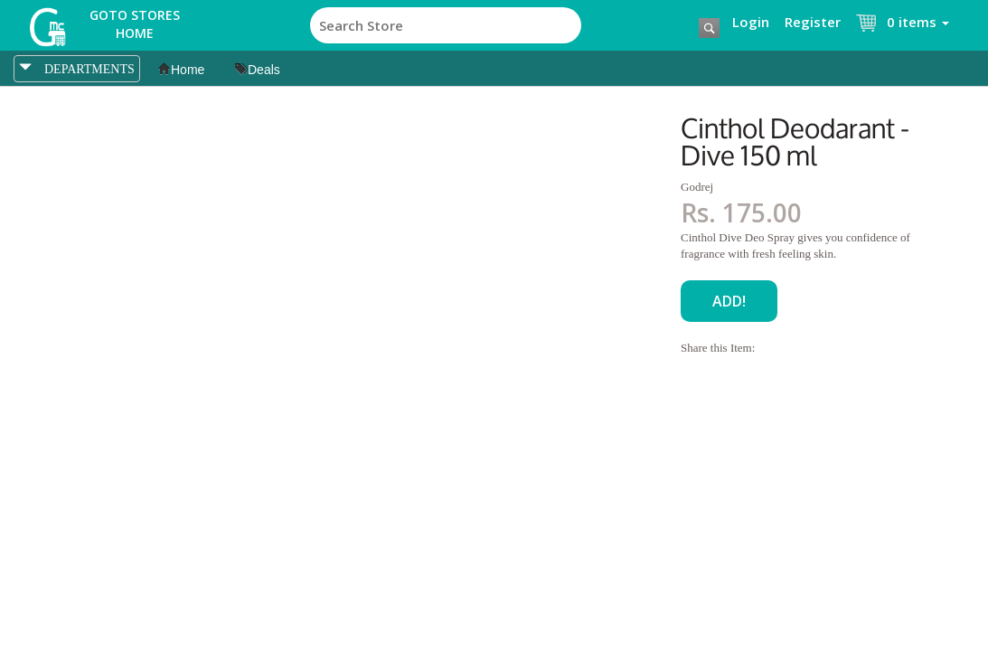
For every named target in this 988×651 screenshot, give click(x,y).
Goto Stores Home (134, 24)
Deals (257, 69)
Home (181, 69)
